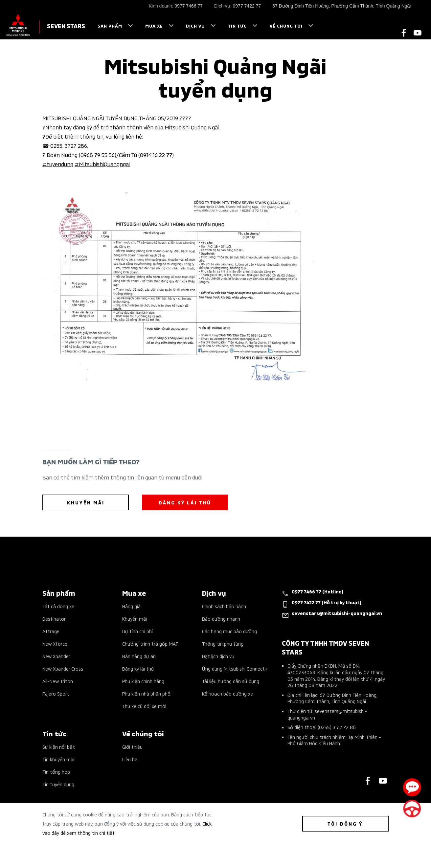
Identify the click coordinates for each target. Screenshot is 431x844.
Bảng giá (131, 606)
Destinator (54, 618)
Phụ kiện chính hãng (143, 681)
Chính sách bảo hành (224, 606)
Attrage (50, 631)
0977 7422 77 (247, 6)
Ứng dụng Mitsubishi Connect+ (234, 668)
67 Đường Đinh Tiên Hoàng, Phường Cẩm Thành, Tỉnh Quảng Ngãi (341, 6)
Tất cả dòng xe (58, 606)
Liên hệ (129, 759)
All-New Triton (57, 681)
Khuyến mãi (134, 618)
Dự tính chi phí (137, 631)
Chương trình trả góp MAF (150, 643)
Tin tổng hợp (56, 771)
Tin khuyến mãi (58, 759)
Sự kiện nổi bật (58, 747)
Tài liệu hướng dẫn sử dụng (230, 681)
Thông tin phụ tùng (222, 643)
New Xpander (56, 656)
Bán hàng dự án (139, 656)
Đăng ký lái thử (138, 668)
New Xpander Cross (62, 668)
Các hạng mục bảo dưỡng (229, 631)
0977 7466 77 (188, 6)
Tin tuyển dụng (58, 784)
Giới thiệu (132, 747)
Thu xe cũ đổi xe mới (144, 706)
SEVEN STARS (66, 25)
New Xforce (54, 643)
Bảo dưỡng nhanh (221, 618)
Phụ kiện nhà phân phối (146, 693)
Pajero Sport (55, 693)
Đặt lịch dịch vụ (218, 656)
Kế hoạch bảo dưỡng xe (227, 693)
